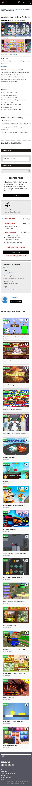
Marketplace (11, 9)
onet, (12, 289)
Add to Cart (16, 252)
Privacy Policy (6, 775)
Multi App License (10, 223)
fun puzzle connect (18, 289)
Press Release (5, 772)
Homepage (3, 9)
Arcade (25, 9)
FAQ (2, 779)
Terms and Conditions (8, 774)
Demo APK (4, 66)
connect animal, (7, 289)
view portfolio (16, 301)
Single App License (10, 218)
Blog (2, 770)
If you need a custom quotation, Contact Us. (16, 256)
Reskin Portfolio (6, 777)
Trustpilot (3, 755)
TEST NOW (16, 195)
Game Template (18, 9)
